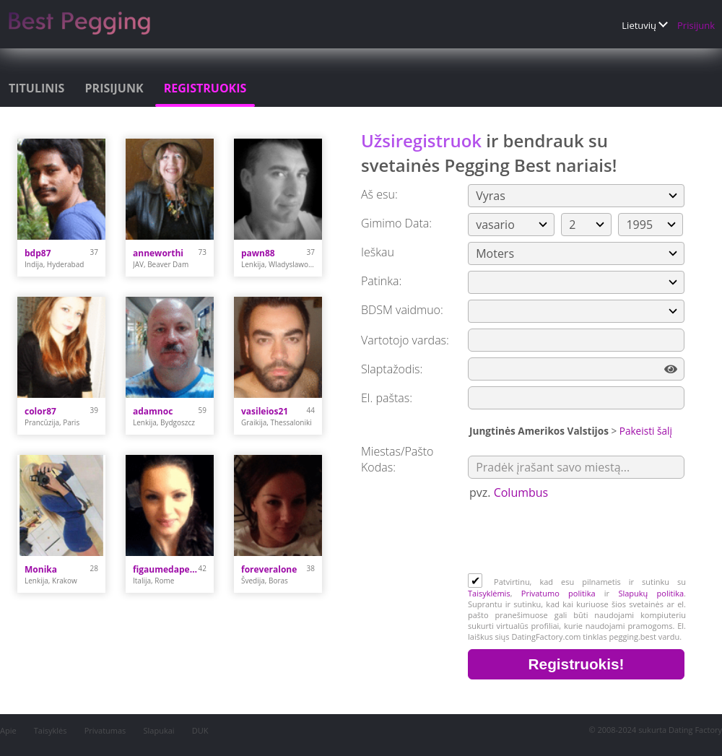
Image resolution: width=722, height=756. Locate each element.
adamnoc (153, 411)
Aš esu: (379, 194)
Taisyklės (50, 730)
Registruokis (205, 88)
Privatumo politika (558, 593)
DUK (200, 730)
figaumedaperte (166, 569)
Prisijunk (696, 25)
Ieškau (377, 252)
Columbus (521, 492)
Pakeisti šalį (645, 431)
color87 (40, 411)
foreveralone (269, 569)
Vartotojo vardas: (405, 340)
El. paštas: (386, 398)
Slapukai (159, 730)
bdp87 (38, 253)
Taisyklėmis (489, 593)
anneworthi (158, 253)
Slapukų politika (651, 593)
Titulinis (36, 88)
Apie (8, 730)
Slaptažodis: (391, 369)
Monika (41, 569)
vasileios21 (264, 411)
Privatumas (105, 730)
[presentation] (577, 538)
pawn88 (258, 253)
